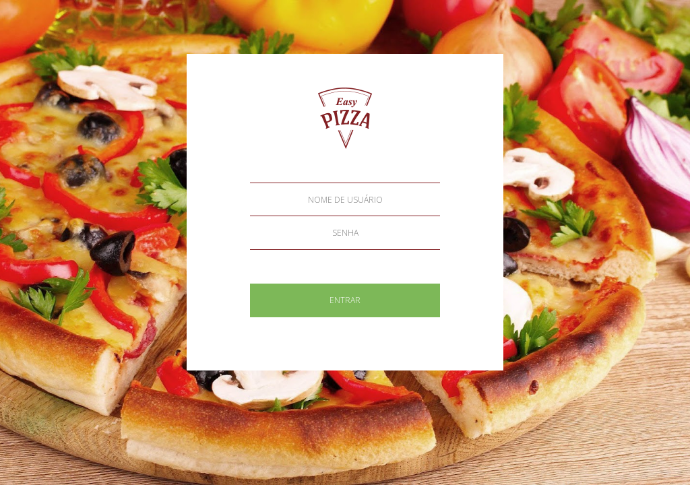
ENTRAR (345, 300)
